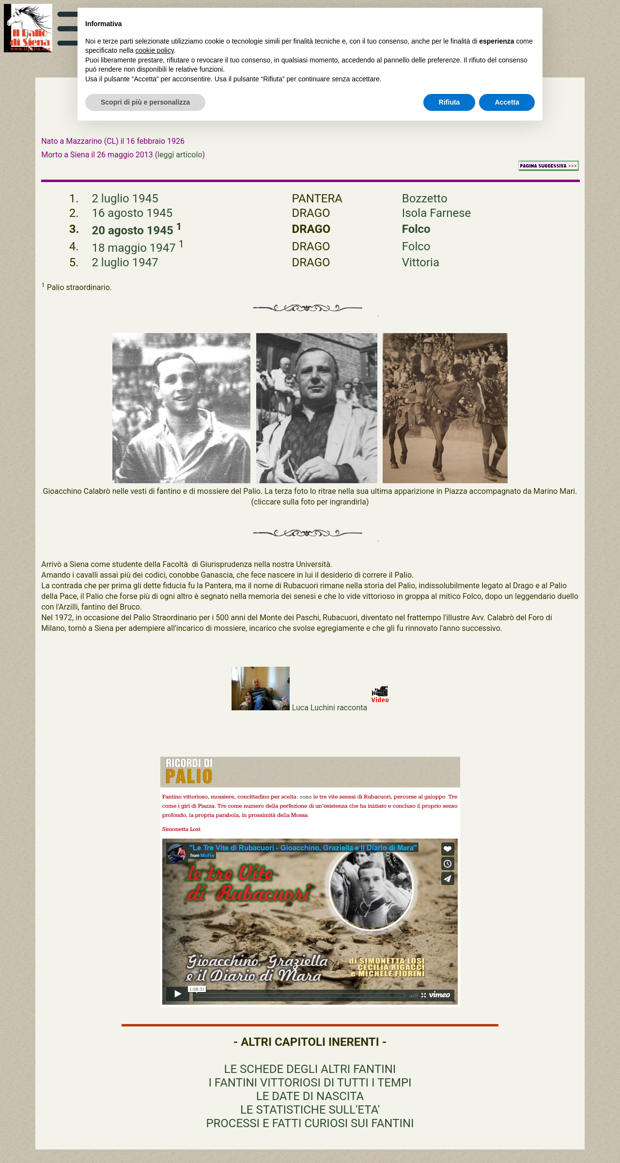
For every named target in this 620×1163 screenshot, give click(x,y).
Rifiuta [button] (449, 102)
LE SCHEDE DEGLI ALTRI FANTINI (310, 1069)
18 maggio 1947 (135, 248)
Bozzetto (425, 198)
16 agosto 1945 (132, 213)
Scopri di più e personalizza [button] (145, 102)
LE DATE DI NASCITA (310, 1096)
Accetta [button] (507, 102)
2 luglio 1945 (125, 198)
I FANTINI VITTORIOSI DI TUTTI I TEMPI (309, 1082)
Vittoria (420, 262)
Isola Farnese (436, 213)
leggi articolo (179, 154)
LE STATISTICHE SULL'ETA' (310, 1110)
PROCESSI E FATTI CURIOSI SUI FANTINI (310, 1123)
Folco (416, 229)
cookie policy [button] (155, 50)
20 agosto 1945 (134, 230)
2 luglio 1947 (125, 262)
